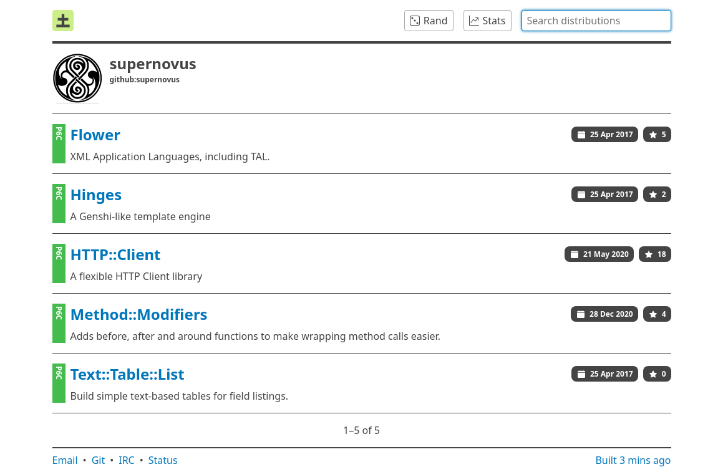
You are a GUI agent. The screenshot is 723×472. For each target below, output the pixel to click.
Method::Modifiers (139, 314)
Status (163, 460)
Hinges (96, 194)
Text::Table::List (127, 374)
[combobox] (596, 20)
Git (98, 460)
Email (65, 460)
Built (633, 460)
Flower (95, 134)
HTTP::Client (115, 254)
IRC (127, 460)
